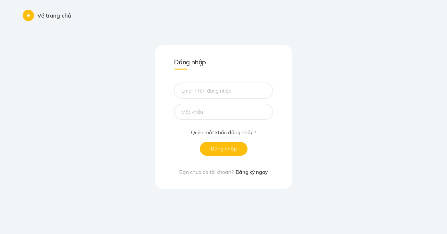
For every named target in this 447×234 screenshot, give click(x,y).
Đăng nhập (224, 148)
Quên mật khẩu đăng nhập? (223, 133)
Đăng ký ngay (252, 172)
